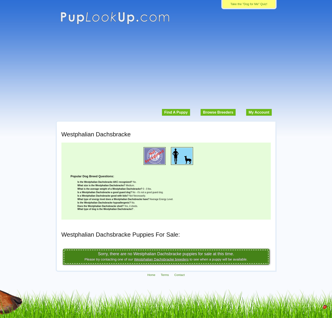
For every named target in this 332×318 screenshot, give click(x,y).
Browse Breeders (218, 112)
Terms (165, 275)
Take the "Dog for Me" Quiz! (248, 4)
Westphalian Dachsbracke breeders (161, 259)
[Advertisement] (166, 69)
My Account (258, 112)
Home (151, 275)
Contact (179, 275)
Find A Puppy (176, 112)
